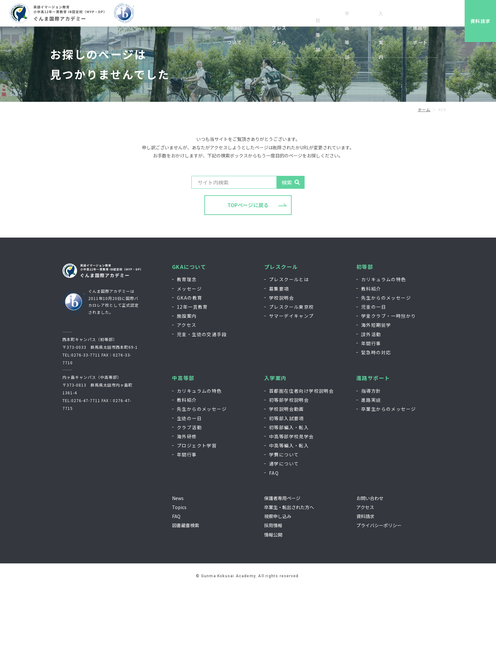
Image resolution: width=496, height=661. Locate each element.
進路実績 (371, 472)
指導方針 (371, 463)
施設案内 (187, 388)
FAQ (274, 545)
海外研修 (187, 509)
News (178, 571)
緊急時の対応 (376, 425)
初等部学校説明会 (289, 472)
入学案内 (275, 450)
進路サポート (373, 450)
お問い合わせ (395, 15)
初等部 (364, 339)
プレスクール (281, 339)
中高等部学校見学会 (291, 509)
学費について (284, 527)
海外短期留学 (376, 397)
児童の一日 (373, 379)
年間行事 (371, 416)
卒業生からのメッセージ (388, 482)
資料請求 (475, 21)
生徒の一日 (189, 491)
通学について (284, 536)
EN (418, 15)
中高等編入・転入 (289, 518)
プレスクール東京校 (291, 379)
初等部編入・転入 (289, 500)
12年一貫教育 (192, 379)
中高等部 (183, 450)
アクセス (187, 397)
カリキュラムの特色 (383, 352)
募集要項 (279, 361)
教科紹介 (371, 361)
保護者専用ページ (282, 571)
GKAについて (189, 339)
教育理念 (187, 352)
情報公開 (273, 607)
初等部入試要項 (286, 491)
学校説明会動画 (286, 482)
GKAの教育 (189, 370)
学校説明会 (281, 370)
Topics (179, 580)
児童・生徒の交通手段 (202, 407)
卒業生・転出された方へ (289, 580)
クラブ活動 (189, 500)
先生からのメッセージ (386, 370)
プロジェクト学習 (197, 518)
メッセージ (189, 361)
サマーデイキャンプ (291, 388)
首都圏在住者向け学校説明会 (301, 463)
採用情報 (367, 15)
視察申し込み (339, 15)
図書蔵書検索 (185, 598)
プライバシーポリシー (379, 598)
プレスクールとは (289, 352)
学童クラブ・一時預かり (388, 388)
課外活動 (371, 407)
